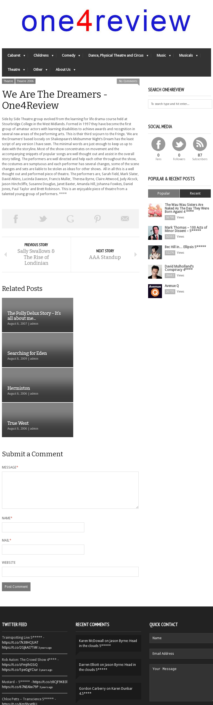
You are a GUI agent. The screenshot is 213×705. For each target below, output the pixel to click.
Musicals (186, 57)
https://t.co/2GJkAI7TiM (19, 585)
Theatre (13, 71)
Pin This (97, 219)
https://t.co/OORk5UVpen (21, 646)
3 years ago (45, 584)
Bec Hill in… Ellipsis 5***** (185, 247)
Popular (164, 194)
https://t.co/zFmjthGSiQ (20, 602)
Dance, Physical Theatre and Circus (115, 57)
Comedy (68, 57)
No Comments (128, 81)
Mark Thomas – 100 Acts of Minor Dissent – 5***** (186, 229)
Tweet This (43, 219)
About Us (62, 71)
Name (7, 455)
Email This (125, 219)
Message (10, 398)
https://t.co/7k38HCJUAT (20, 580)
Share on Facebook (15, 219)
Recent (195, 194)
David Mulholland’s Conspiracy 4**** (179, 268)
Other (37, 71)
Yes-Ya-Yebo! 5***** (109, 650)
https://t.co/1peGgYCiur (20, 607)
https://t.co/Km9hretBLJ (19, 641)
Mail (6, 478)
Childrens (41, 57)
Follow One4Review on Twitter (35, 680)
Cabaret (13, 57)
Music (161, 57)
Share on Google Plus (70, 219)
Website (9, 500)
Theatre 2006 (25, 81)
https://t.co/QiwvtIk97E (19, 669)
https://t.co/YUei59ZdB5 (20, 664)
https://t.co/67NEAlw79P (20, 624)
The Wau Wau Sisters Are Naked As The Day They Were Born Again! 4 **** (187, 208)
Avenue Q (172, 286)
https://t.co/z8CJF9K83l (50, 619)
